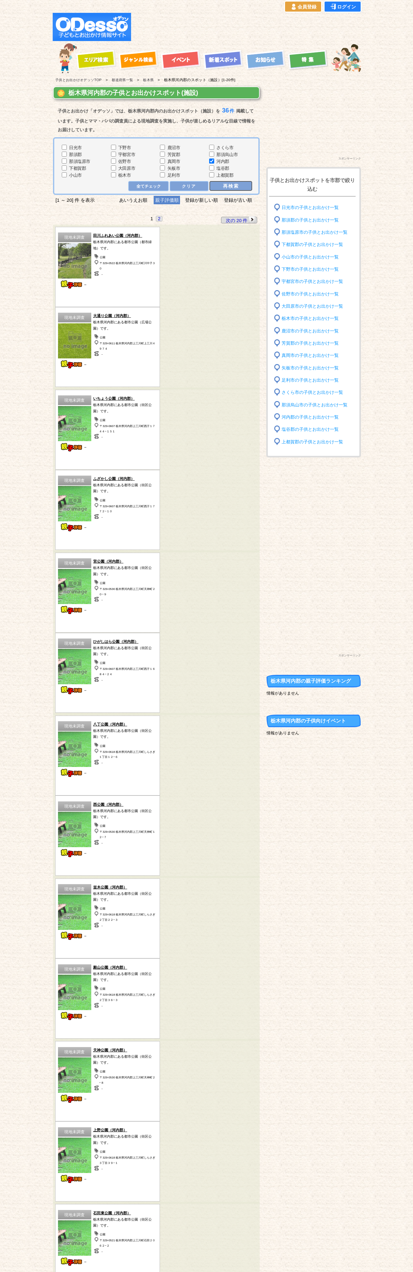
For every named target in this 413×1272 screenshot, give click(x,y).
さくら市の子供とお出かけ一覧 (312, 392)
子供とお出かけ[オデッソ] (181, 1260)
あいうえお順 (133, 200)
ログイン (342, 7)
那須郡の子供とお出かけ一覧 (310, 219)
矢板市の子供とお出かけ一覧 (310, 367)
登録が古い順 (239, 200)
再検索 (231, 185)
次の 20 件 (241, 219)
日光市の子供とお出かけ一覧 (310, 207)
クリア (190, 186)
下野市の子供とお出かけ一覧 (310, 269)
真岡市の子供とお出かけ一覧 (310, 355)
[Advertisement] (248, 27)
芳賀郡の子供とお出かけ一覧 (310, 343)
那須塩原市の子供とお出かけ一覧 (314, 232)
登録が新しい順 (201, 200)
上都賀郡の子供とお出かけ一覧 (312, 441)
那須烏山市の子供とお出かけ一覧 (314, 404)
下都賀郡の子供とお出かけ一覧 (312, 244)
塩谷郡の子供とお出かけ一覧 (310, 429)
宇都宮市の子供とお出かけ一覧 (312, 281)
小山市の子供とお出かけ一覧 (310, 256)
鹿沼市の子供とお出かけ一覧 (310, 330)
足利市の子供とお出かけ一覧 (310, 380)
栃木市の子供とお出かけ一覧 (310, 318)
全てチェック (149, 186)
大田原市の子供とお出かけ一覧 (312, 306)
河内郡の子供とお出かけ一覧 (310, 417)
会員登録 (303, 7)
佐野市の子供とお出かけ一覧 (310, 293)
